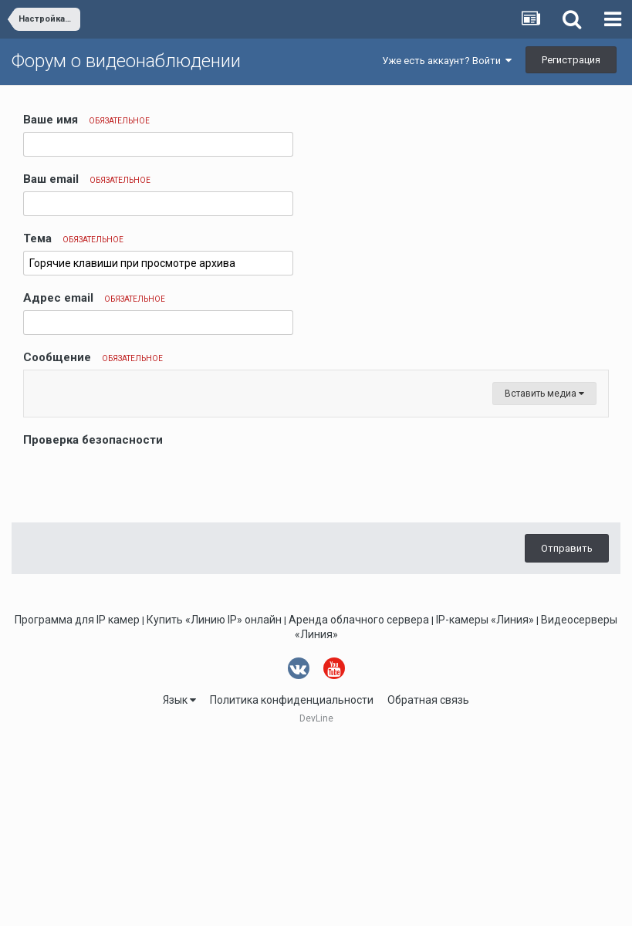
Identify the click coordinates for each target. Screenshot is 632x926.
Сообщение (93, 357)
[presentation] (140, 666)
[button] (38, 385)
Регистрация (571, 60)
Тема (73, 238)
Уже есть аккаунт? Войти (447, 60)
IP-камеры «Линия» (485, 805)
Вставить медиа (544, 578)
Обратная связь (428, 885)
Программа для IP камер (77, 805)
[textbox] (316, 478)
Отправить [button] (567, 733)
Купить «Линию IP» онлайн (214, 805)
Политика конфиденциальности (291, 885)
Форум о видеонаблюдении (126, 61)
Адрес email (94, 298)
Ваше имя (86, 120)
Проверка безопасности (93, 625)
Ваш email (86, 179)
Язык (179, 885)
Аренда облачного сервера (359, 805)
